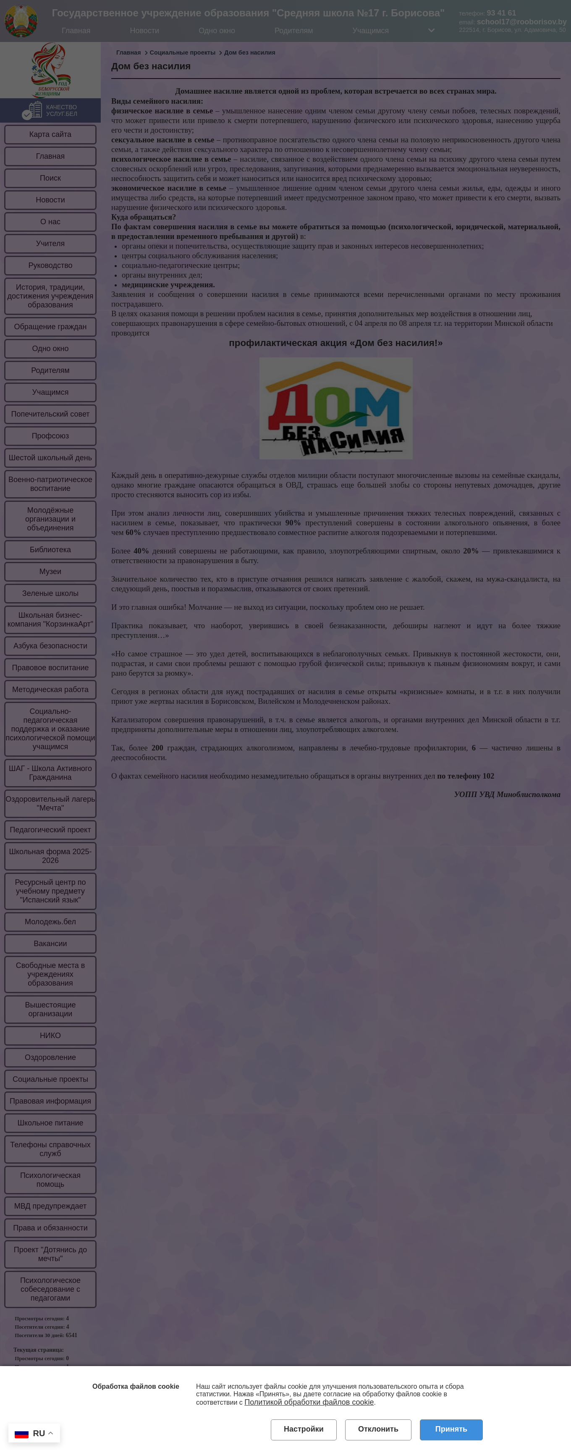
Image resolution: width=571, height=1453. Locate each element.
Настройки (304, 1429)
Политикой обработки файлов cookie (309, 1402)
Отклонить (378, 1429)
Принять (451, 1429)
